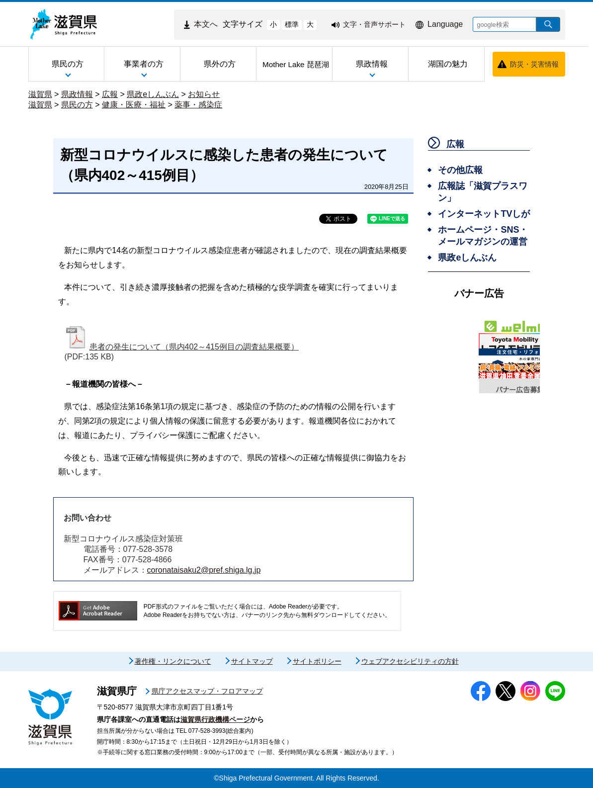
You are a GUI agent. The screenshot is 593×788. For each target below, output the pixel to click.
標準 (292, 24)
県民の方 (77, 104)
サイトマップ (252, 661)
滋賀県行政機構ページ (215, 719)
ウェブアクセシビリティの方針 (410, 661)
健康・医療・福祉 (134, 104)
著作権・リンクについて (173, 661)
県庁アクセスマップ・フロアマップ (207, 691)
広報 (110, 94)
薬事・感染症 (198, 104)
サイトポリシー (317, 661)
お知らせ (204, 94)
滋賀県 (40, 94)
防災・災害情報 (534, 64)
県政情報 (77, 94)
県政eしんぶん (153, 94)
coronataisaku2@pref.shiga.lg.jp (204, 570)
